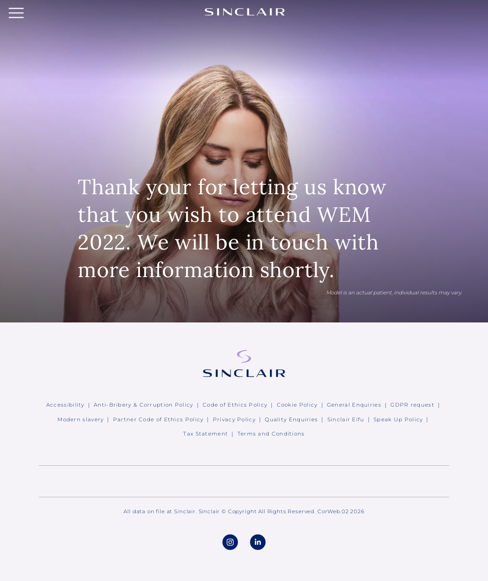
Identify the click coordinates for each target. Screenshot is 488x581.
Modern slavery (80, 419)
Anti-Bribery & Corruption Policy (143, 404)
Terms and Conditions (271, 433)
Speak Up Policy (398, 419)
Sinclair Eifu (345, 419)
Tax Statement (205, 433)
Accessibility (65, 404)
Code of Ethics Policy (235, 404)
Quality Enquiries (291, 419)
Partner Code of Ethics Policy (158, 419)
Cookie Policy (297, 404)
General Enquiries (354, 404)
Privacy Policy (234, 419)
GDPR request (412, 404)
